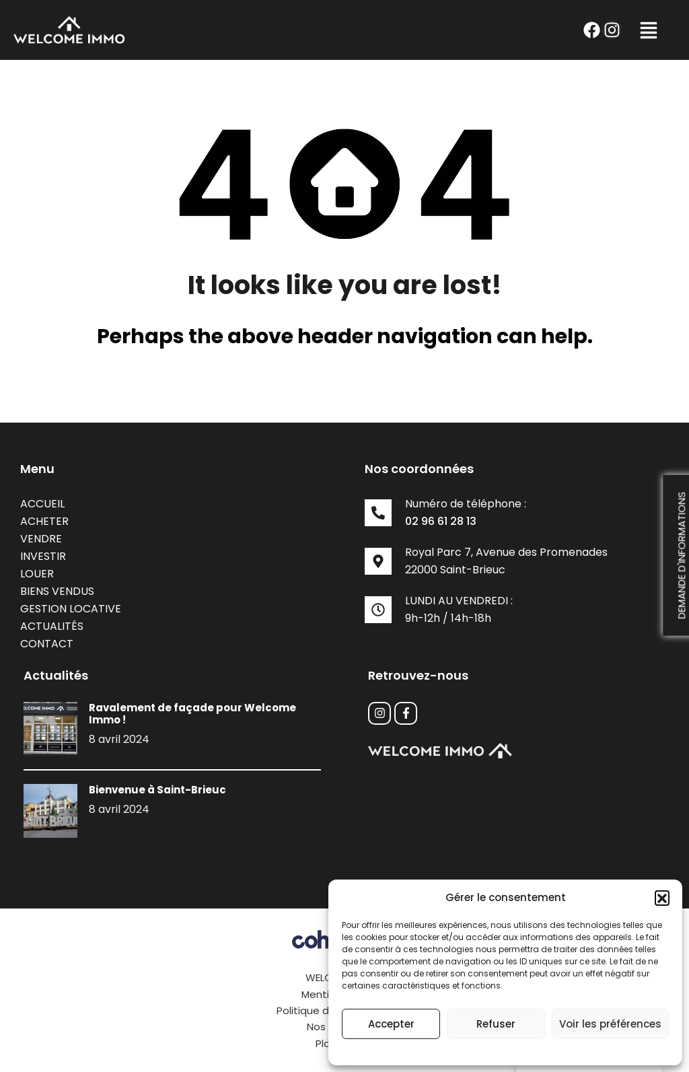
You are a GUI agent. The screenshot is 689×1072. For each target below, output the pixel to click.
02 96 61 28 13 (440, 521)
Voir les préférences (610, 1024)
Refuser (495, 1024)
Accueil (42, 503)
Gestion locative (70, 608)
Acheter (44, 521)
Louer (37, 573)
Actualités (51, 626)
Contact (46, 643)
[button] (662, 897)
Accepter (391, 1024)
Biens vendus (57, 591)
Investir (43, 556)
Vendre (41, 538)
